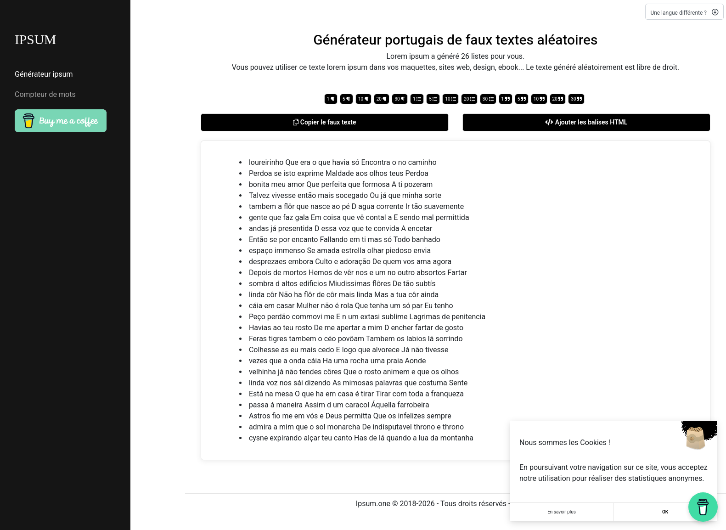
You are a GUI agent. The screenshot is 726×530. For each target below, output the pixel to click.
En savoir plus (561, 511)
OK (665, 511)
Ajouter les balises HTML (586, 122)
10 (363, 98)
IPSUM (36, 39)
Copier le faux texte (324, 122)
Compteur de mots (45, 95)
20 (382, 98)
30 (399, 98)
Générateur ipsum (44, 74)
